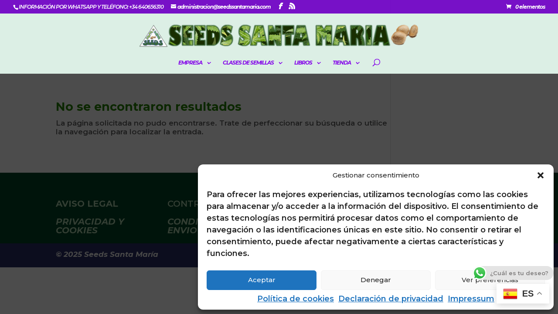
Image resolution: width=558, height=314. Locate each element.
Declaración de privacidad (390, 299)
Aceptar (262, 280)
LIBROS (303, 63)
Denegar (376, 280)
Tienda (342, 63)
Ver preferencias (490, 280)
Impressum (471, 299)
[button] (540, 175)
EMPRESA (190, 63)
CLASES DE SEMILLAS (248, 63)
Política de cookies (295, 299)
